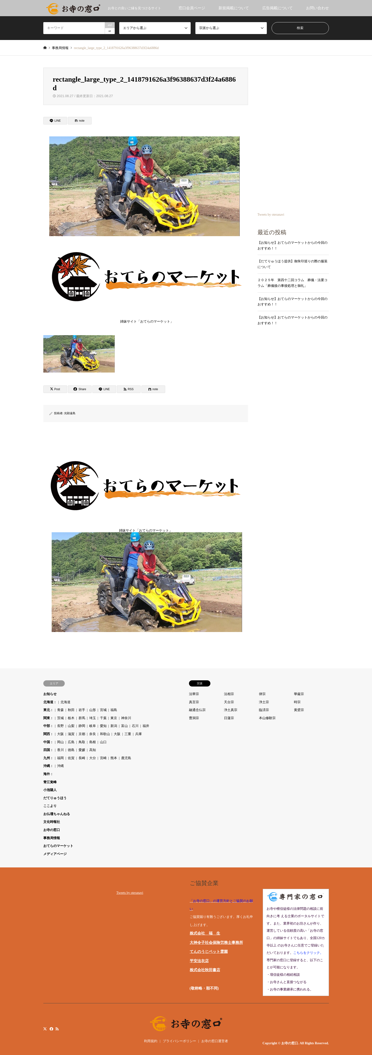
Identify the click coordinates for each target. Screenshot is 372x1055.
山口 (103, 742)
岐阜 (92, 726)
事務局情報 (51, 838)
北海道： (50, 702)
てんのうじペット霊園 (209, 952)
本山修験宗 (267, 718)
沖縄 (60, 766)
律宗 (262, 694)
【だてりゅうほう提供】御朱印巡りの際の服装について (292, 264)
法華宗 (194, 694)
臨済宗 (264, 710)
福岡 (60, 758)
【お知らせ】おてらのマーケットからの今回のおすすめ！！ (292, 245)
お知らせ (50, 694)
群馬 (82, 718)
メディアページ (55, 854)
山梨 (71, 726)
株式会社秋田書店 (205, 970)
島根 (92, 742)
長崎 (82, 758)
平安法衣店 (199, 961)
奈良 (92, 734)
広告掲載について (277, 8)
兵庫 (138, 734)
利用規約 (150, 1041)
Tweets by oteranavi (271, 214)
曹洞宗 (194, 718)
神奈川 (126, 718)
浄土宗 (264, 702)
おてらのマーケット (58, 846)
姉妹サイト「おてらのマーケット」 (147, 280)
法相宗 (229, 694)
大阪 (60, 734)
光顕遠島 (69, 413)
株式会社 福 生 (205, 933)
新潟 (113, 726)
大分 (92, 758)
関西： (48, 734)
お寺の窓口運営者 (214, 1041)
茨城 (60, 718)
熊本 (113, 758)
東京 (113, 718)
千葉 (103, 718)
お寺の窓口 (51, 830)
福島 (113, 710)
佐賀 (71, 758)
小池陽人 (50, 790)
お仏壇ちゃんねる (56, 814)
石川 (135, 726)
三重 (127, 734)
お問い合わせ (317, 8)
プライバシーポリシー (179, 1041)
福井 (146, 726)
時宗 (297, 702)
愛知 (103, 726)
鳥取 (82, 742)
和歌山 (105, 734)
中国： (48, 742)
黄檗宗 (299, 710)
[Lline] (55, 120)
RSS (57, 1028)
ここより (50, 806)
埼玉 (92, 718)
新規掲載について (233, 8)
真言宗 (194, 702)
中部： (48, 726)
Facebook (51, 1028)
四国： (48, 750)
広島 (71, 742)
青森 (60, 710)
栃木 (71, 718)
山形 (92, 710)
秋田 (71, 710)
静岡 (82, 726)
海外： (48, 774)
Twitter (45, 1028)
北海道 (65, 702)
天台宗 (229, 702)
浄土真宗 (230, 710)
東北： (48, 710)
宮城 (103, 710)
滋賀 (71, 734)
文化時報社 (51, 822)
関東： (48, 718)
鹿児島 (126, 758)
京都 (82, 734)
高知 (92, 750)
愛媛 (82, 750)
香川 (60, 750)
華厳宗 (299, 694)
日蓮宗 (229, 718)
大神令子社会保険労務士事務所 (216, 943)
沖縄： (48, 766)
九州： (48, 758)
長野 (60, 726)
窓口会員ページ (192, 8)
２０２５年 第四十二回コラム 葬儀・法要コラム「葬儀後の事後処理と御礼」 (292, 283)
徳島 (71, 750)
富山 (124, 726)
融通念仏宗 (197, 710)
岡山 (60, 742)
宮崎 (103, 758)
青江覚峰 (50, 782)
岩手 (82, 710)
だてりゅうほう (55, 798)
